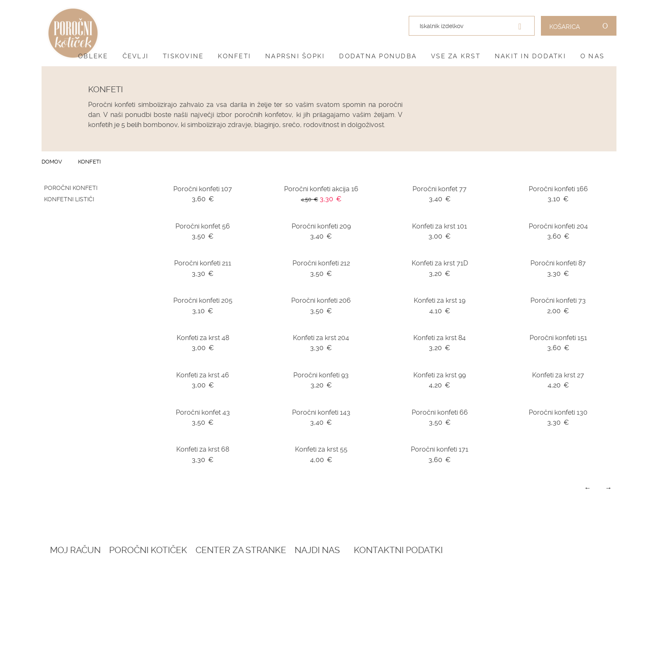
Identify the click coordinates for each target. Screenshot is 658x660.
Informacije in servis (303, 614)
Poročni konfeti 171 (439, 449)
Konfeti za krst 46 (202, 375)
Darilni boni (178, 593)
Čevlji (136, 56)
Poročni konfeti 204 (558, 226)
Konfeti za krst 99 (439, 375)
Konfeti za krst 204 (321, 338)
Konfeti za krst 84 (439, 338)
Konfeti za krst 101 (439, 226)
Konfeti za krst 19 (439, 300)
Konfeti (234, 56)
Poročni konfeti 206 (321, 300)
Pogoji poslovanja (299, 583)
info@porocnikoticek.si (534, 634)
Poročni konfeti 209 (321, 226)
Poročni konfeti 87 (558, 263)
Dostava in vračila (299, 604)
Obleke (93, 56)
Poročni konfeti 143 (321, 412)
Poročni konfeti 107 (202, 189)
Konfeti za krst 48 (203, 338)
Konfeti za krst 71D (440, 263)
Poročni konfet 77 (440, 189)
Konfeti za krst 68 (202, 449)
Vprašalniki (177, 614)
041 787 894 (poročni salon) (539, 624)
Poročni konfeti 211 (202, 263)
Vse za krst (455, 56)
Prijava (61, 573)
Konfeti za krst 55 (321, 449)
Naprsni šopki (295, 56)
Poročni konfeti (70, 187)
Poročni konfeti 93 (321, 375)
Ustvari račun (73, 583)
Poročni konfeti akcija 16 (321, 189)
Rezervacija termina (192, 573)
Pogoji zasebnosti (299, 593)
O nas (592, 56)
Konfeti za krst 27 (558, 375)
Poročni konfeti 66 (440, 412)
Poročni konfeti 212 (321, 263)
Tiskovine (183, 56)
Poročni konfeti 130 (558, 412)
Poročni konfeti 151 (558, 338)
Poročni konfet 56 (202, 226)
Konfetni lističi (69, 199)
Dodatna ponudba (378, 56)
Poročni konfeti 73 (558, 300)
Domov (52, 162)
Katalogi (172, 604)
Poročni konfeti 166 (558, 189)
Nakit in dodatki (530, 56)
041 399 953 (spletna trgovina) (527, 615)
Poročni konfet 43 (203, 412)
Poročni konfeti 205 (202, 300)
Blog (167, 583)
